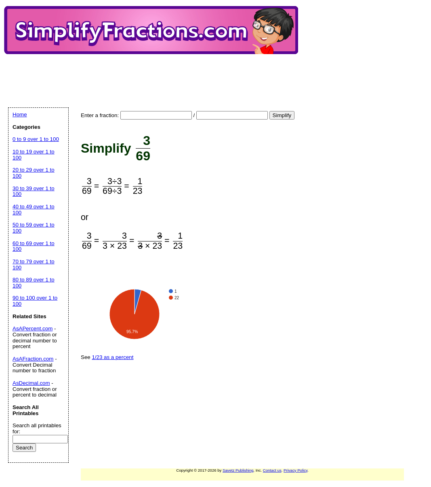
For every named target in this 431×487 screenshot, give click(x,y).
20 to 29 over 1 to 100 (34, 173)
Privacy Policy (295, 470)
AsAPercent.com (33, 328)
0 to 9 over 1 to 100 (36, 139)
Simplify (282, 115)
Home (20, 114)
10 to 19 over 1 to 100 (34, 155)
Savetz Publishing (238, 470)
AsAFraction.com (33, 359)
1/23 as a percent (112, 357)
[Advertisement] (155, 74)
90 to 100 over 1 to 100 (35, 301)
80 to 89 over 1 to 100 (34, 283)
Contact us (272, 470)
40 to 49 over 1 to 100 (34, 210)
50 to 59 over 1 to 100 (34, 228)
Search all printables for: (37, 428)
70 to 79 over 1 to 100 (34, 264)
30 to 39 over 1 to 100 (34, 191)
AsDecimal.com (31, 383)
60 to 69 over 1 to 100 (34, 246)
